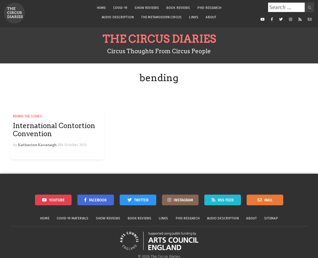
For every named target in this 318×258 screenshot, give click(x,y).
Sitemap (271, 218)
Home (101, 8)
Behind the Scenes (27, 116)
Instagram (183, 200)
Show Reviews (147, 8)
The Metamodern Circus (161, 17)
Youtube (57, 200)
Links (194, 17)
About (211, 17)
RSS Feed (226, 200)
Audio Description (118, 17)
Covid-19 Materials (73, 218)
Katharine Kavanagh (37, 145)
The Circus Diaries (159, 39)
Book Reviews (178, 8)
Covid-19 (120, 8)
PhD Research (209, 8)
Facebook (98, 200)
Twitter (141, 200)
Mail (268, 200)
